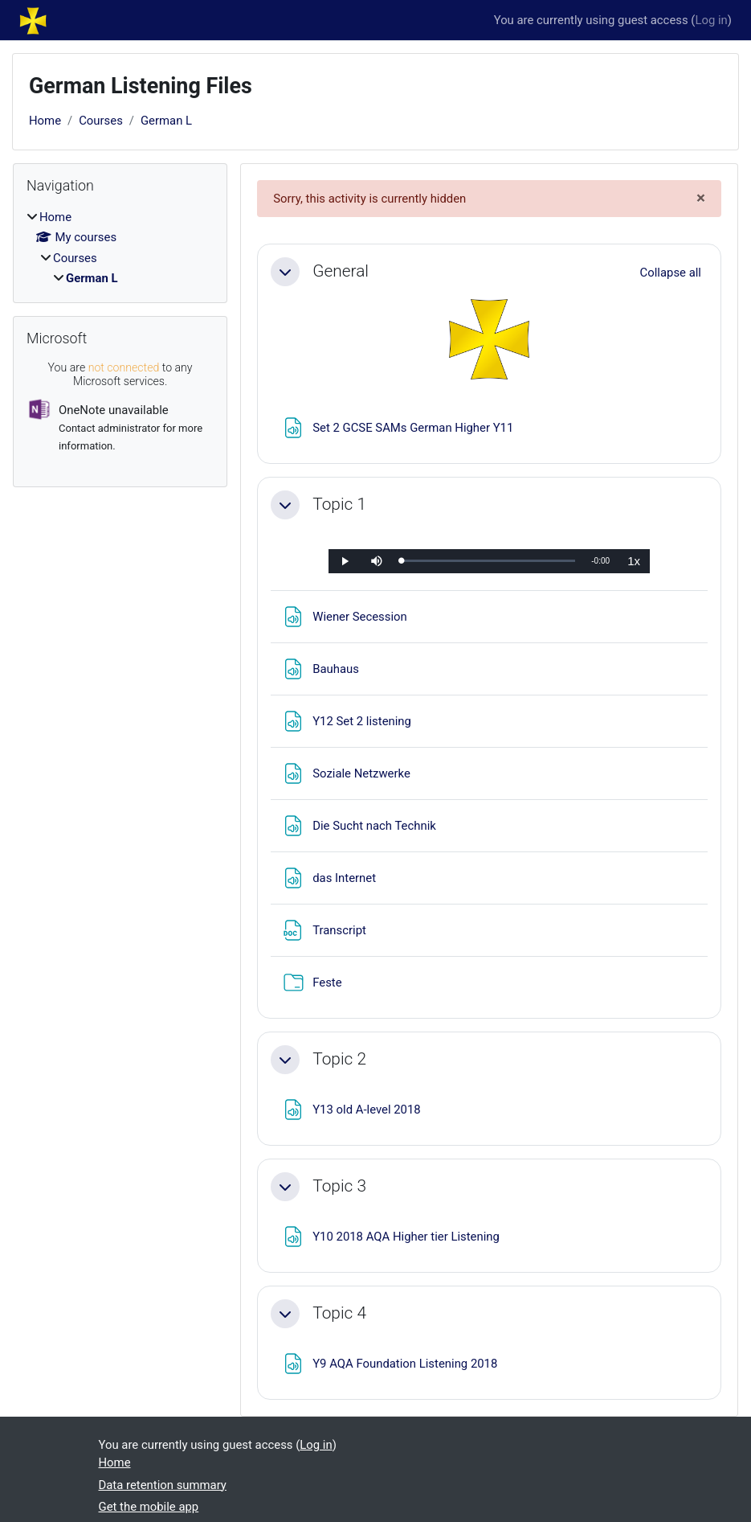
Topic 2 (339, 1059)
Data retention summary (163, 1485)
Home (45, 120)
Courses (101, 120)
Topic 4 (339, 1313)
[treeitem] (120, 247)
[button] (285, 271)
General (340, 271)
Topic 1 (339, 504)
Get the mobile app (149, 1506)
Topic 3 (339, 1186)
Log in (711, 20)
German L (166, 120)
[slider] (488, 561)
